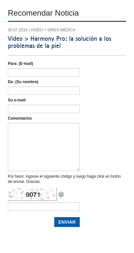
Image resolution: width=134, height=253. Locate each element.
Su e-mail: (17, 100)
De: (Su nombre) (23, 82)
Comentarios (20, 118)
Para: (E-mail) (20, 63)
